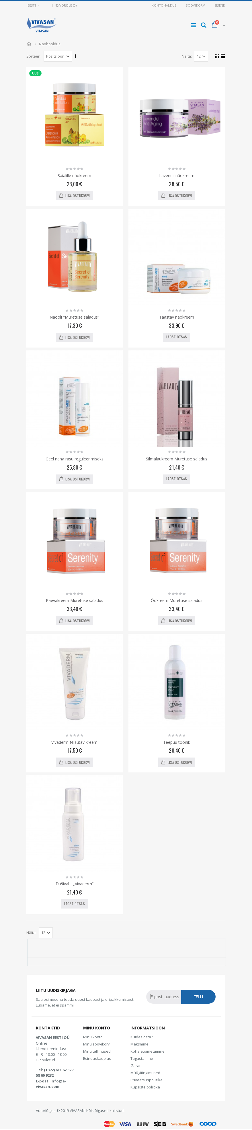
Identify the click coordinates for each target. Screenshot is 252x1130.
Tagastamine (141, 1058)
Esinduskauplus (97, 1058)
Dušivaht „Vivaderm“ (74, 883)
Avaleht (29, 44)
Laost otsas (176, 336)
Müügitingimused (145, 1072)
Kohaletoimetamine (147, 1051)
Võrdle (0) (66, 5)
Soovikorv (195, 5)
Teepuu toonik (176, 742)
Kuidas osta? (141, 1036)
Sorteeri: (33, 56)
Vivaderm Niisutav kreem (74, 742)
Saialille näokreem (74, 175)
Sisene (219, 5)
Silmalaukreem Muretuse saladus (176, 459)
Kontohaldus (164, 5)
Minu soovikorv (96, 1044)
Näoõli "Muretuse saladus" (74, 317)
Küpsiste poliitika (145, 1087)
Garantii (137, 1065)
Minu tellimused (97, 1051)
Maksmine (139, 1044)
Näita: (187, 56)
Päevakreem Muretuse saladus (74, 600)
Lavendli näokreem (176, 175)
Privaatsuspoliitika (146, 1079)
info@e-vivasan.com (51, 1083)
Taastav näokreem (176, 317)
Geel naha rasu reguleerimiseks (74, 459)
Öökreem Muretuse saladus (176, 600)
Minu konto (93, 1036)
